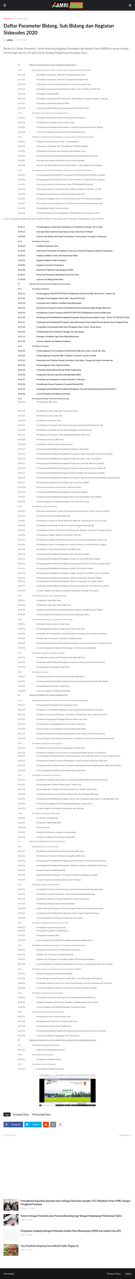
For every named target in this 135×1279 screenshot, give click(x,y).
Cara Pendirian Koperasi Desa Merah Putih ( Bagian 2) (49, 1245)
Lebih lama (124, 1135)
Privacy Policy (114, 1273)
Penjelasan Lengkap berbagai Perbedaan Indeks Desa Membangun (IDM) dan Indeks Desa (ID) (71, 1230)
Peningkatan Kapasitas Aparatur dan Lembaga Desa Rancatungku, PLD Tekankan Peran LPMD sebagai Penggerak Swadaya (75, 1202)
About (128, 1273)
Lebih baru (10, 1135)
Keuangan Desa (20, 18)
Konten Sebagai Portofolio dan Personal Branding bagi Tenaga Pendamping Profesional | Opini (71, 1215)
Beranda (7, 18)
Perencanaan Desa (41, 1114)
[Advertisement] (67, 1168)
